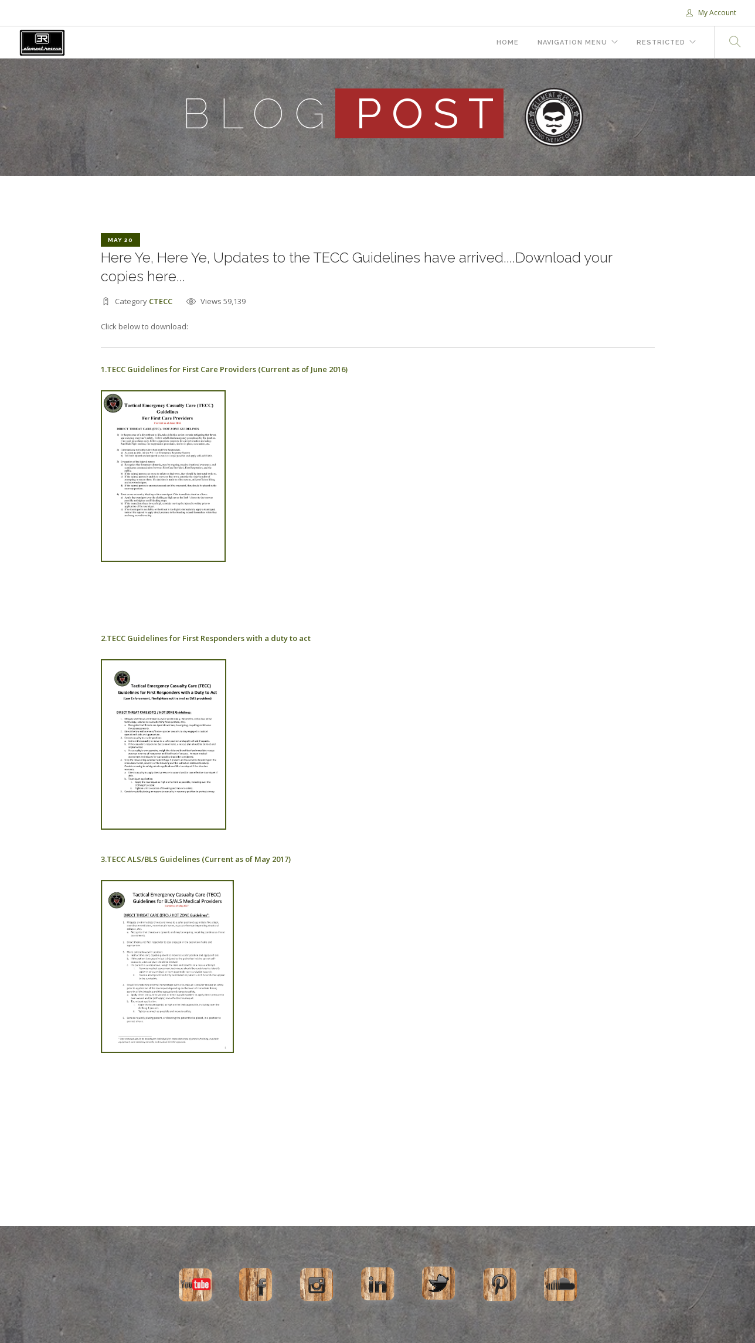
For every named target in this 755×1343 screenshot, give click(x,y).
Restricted (661, 42)
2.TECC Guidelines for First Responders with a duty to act (206, 638)
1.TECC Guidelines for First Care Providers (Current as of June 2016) (224, 369)
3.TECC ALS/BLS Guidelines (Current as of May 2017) (196, 859)
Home (507, 42)
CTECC (160, 301)
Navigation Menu (572, 42)
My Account (711, 13)
